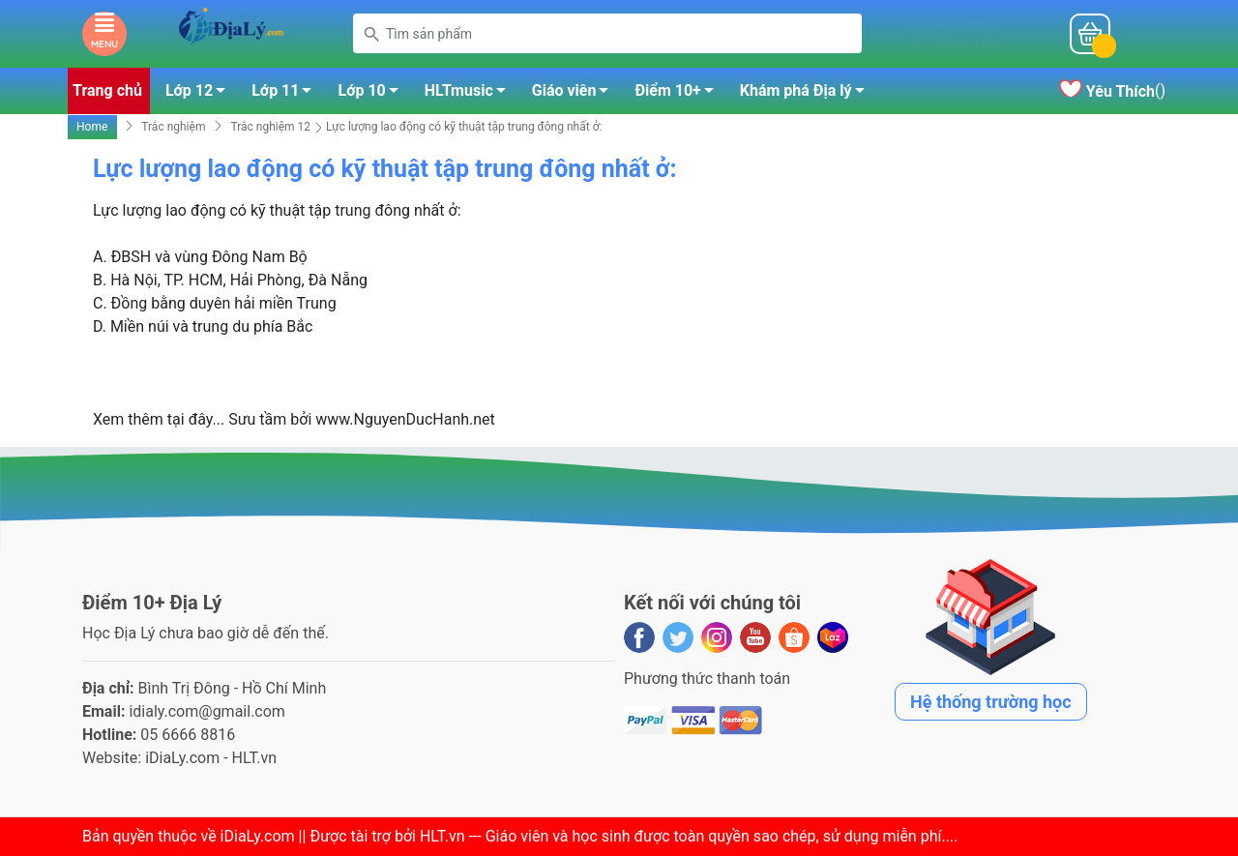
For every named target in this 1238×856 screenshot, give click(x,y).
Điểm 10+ (678, 93)
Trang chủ (107, 90)
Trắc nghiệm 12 (270, 126)
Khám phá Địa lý (807, 93)
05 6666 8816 (187, 734)
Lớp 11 (286, 93)
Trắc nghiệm (173, 126)
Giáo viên (576, 93)
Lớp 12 (200, 93)
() (1112, 91)
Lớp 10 (373, 93)
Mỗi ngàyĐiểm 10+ (964, 33)
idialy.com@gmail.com (207, 711)
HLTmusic (470, 93)
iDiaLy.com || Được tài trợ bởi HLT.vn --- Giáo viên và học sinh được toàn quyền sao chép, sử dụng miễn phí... (587, 836)
